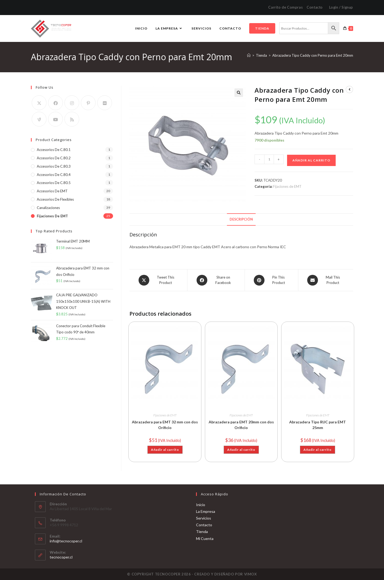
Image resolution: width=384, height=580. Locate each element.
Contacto (315, 7)
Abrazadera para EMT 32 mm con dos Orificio (165, 425)
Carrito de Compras (285, 7)
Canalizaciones (48, 208)
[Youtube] (55, 119)
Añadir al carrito (311, 160)
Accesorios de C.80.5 (54, 183)
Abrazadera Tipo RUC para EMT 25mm (317, 425)
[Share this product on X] (158, 280)
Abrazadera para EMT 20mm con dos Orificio (241, 425)
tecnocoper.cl (61, 557)
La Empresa (205, 511)
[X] (39, 102)
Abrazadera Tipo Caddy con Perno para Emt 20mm (312, 55)
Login (333, 7)
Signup (347, 7)
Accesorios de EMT (52, 191)
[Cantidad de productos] (269, 159)
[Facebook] (55, 102)
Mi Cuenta (204, 538)
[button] (238, 92)
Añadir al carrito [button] (165, 450)
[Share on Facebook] (216, 280)
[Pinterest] (88, 102)
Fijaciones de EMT (287, 186)
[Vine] (39, 119)
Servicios (203, 518)
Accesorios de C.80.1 (54, 149)
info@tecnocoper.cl (66, 541)
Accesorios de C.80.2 (54, 158)
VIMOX (250, 574)
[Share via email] (325, 280)
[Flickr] (104, 102)
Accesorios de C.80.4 (54, 174)
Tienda (202, 531)
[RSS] (71, 119)
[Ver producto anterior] (349, 89)
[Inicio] (249, 55)
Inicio (200, 504)
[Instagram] (71, 102)
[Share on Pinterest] (271, 280)
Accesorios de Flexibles (55, 199)
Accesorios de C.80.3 (54, 166)
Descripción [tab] (241, 219)
